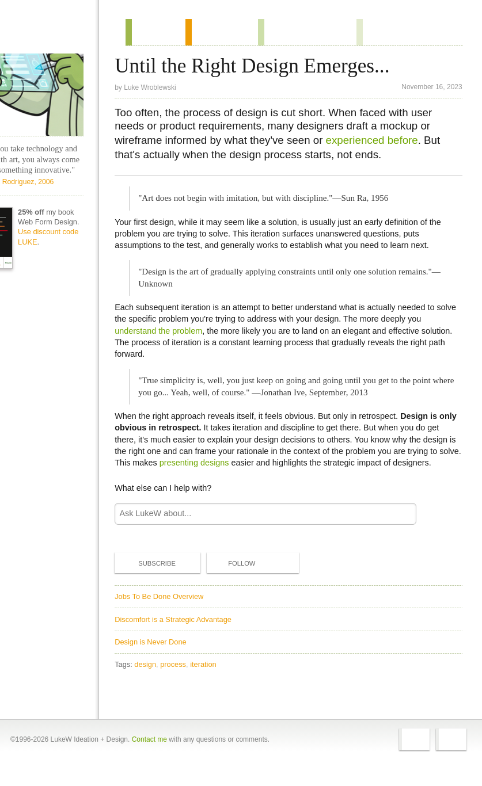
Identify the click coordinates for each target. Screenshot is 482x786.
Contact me (149, 758)
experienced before (382, 144)
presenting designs (260, 466)
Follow (243, 579)
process (184, 680)
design (156, 680)
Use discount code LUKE (75, 282)
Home (58, 31)
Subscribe (158, 578)
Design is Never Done (161, 657)
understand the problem (169, 334)
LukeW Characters (53, 93)
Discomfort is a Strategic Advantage (184, 634)
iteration (214, 680)
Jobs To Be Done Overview (170, 612)
